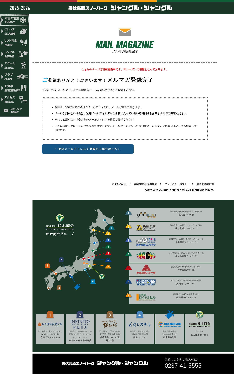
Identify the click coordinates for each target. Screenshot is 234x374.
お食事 (14, 89)
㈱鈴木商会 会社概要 (145, 184)
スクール (14, 66)
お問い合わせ (14, 112)
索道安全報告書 (205, 184)
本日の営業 (14, 20)
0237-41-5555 (183, 365)
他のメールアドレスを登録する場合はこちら (89, 149)
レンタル (14, 54)
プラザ (14, 77)
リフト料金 (14, 43)
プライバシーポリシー (177, 184)
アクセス (14, 100)
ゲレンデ (14, 31)
